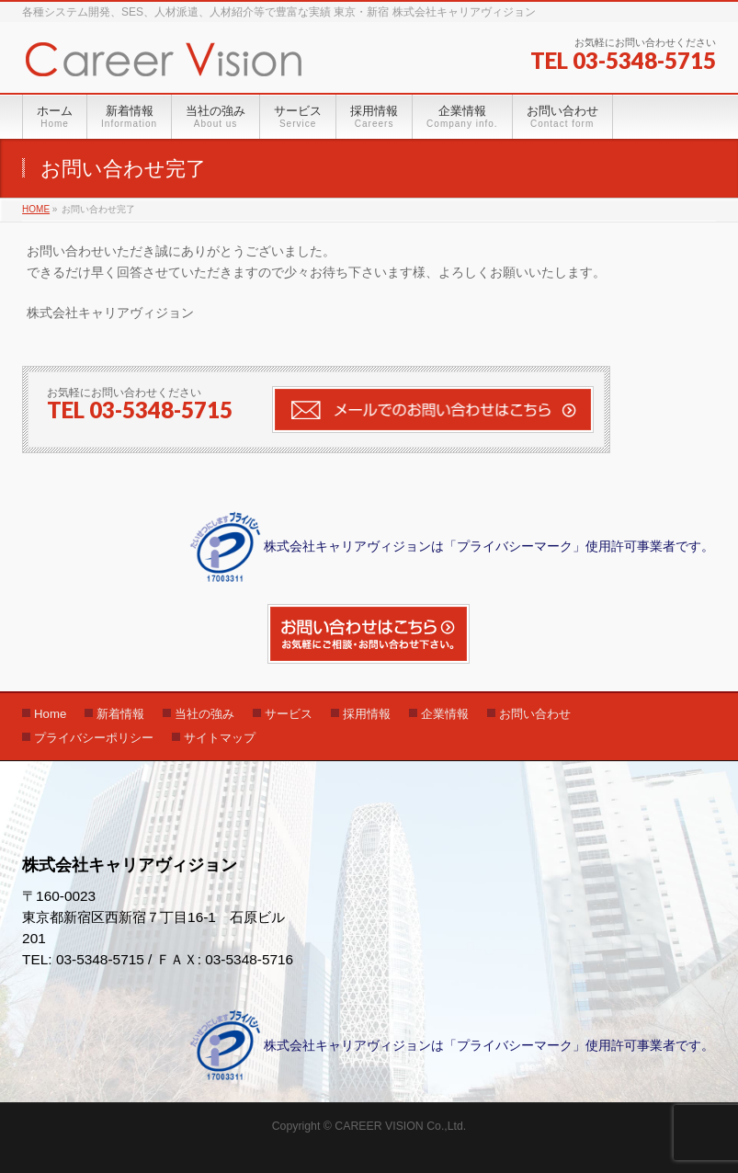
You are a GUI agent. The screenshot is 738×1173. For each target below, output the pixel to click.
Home (50, 714)
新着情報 (120, 714)
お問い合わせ (535, 714)
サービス (288, 714)
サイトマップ (219, 738)
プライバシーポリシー (93, 738)
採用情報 (367, 714)
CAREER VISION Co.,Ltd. (400, 1126)
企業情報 (445, 714)
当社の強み (204, 714)
